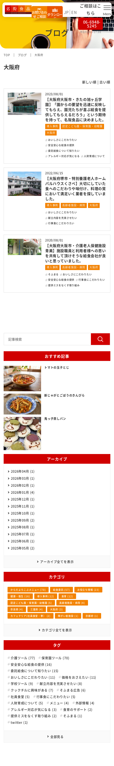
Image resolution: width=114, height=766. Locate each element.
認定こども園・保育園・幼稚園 (82, 126)
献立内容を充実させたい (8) (61, 684)
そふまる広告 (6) (73, 690)
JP (66, 12)
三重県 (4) (36, 609)
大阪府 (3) (56, 609)
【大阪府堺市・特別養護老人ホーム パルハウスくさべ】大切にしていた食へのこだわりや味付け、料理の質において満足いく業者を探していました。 (77, 188)
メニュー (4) (59, 703)
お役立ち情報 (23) (88, 589)
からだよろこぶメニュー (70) (28, 589)
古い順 (104, 82)
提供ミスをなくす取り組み (64, 285)
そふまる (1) (72, 716)
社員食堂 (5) (20, 697)
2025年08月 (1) (23, 527)
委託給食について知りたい (64, 150)
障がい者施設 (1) (68, 616)
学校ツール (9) (22, 684)
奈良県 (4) (16, 609)
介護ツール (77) (23, 658)
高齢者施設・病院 (73, 205)
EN (74, 12)
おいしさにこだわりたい (62, 140)
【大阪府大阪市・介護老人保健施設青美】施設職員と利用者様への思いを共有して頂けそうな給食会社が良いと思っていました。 (75, 253)
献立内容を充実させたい (62, 218)
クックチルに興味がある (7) (32, 690)
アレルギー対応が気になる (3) (34, 709)
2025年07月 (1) (23, 534)
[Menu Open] (107, 9)
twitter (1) (19, 722)
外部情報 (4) (85, 703)
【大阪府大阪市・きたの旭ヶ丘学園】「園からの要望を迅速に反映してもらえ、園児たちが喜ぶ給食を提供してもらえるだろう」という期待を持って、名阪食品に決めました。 (75, 109)
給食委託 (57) (61, 589)
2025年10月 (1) (23, 513)
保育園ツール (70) (55, 658)
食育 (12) (67, 596)
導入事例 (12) (45, 596)
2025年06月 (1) (23, 541)
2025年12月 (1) (23, 499)
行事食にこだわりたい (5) (56, 697)
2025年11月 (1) (23, 506)
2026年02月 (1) (23, 485)
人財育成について (94, 156)
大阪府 (51, 133)
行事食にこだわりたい (61, 223)
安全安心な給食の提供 (61, 145)
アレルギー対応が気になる (64, 156)
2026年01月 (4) (23, 492)
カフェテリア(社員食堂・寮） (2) (30, 616)
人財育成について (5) (27, 703)
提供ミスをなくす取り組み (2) (34, 716)
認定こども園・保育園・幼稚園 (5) (31, 603)
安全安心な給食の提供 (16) (31, 664)
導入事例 (52, 126)
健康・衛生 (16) (20, 596)
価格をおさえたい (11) (79, 677)
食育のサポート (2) (77, 709)
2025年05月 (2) (23, 548)
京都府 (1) (92, 616)
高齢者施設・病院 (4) (72, 603)
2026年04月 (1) (23, 471)
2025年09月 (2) (23, 520)
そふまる (53, 274)
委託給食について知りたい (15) (35, 671)
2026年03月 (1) (23, 478)
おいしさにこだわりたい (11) (33, 677)
